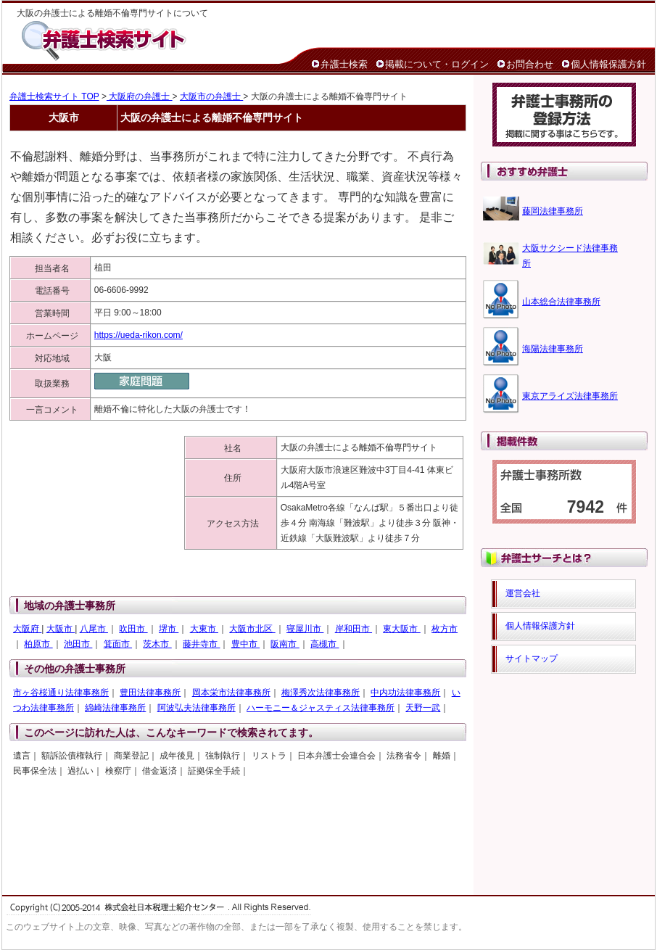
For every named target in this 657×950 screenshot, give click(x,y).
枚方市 (444, 629)
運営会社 (522, 593)
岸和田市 (353, 629)
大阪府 (27, 629)
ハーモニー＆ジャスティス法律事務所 (320, 708)
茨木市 (157, 644)
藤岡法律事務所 (552, 211)
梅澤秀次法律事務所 (320, 692)
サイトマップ (531, 658)
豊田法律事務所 (150, 692)
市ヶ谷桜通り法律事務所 (61, 692)
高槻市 (324, 644)
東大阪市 (401, 629)
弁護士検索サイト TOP (54, 96)
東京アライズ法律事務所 (570, 396)
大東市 (204, 629)
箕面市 (118, 644)
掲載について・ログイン (437, 64)
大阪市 (60, 629)
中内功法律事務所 (405, 692)
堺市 (168, 629)
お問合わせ (529, 64)
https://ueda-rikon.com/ (138, 335)
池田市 (78, 644)
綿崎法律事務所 (115, 708)
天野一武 (422, 708)
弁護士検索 (344, 64)
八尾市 (94, 629)
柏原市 (38, 644)
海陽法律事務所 (552, 349)
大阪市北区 (252, 629)
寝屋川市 (304, 629)
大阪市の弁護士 (211, 96)
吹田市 (133, 629)
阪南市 (284, 644)
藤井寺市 (201, 644)
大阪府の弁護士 (140, 96)
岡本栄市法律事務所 (231, 692)
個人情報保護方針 (608, 64)
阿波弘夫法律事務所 (196, 708)
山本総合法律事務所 (561, 302)
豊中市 (245, 644)
